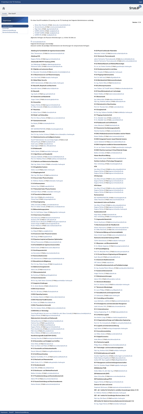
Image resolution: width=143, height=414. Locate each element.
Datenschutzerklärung (9, 30)
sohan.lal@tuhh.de (49, 302)
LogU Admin (98, 328)
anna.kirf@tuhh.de (49, 325)
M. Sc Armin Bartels (37, 286)
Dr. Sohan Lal (35, 302)
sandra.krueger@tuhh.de (52, 223)
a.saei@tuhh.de (115, 118)
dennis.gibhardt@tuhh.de (53, 351)
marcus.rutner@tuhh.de (57, 118)
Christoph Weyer (36, 191)
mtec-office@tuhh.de (49, 146)
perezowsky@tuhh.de (54, 242)
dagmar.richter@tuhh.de (52, 59)
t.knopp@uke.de (57, 264)
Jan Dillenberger (36, 64)
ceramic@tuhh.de (115, 131)
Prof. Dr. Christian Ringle (101, 365)
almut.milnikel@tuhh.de (127, 59)
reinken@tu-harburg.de (56, 181)
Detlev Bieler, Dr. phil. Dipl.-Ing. (103, 371)
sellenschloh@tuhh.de (116, 99)
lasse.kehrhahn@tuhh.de (122, 301)
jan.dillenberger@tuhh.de (53, 64)
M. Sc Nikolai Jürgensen (101, 246)
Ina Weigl (34, 231)
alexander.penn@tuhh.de (121, 251)
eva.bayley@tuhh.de (48, 123)
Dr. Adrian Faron (36, 112)
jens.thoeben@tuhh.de (126, 88)
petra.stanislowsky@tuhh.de (55, 329)
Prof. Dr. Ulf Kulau (36, 291)
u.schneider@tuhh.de (52, 204)
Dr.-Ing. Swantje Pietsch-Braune (104, 268)
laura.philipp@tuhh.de (115, 290)
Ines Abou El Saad (99, 169)
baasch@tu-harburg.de (51, 151)
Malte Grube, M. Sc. (37, 362)
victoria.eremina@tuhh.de (58, 27)
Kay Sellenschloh (99, 99)
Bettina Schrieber (36, 373)
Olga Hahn (38, 29)
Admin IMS (97, 279)
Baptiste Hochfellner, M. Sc (39, 357)
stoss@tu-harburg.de (51, 77)
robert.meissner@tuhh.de (116, 94)
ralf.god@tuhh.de (115, 77)
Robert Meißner (99, 94)
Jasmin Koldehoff (99, 142)
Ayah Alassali (98, 257)
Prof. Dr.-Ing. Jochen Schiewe (40, 134)
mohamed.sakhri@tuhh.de (54, 66)
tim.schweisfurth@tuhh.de (123, 323)
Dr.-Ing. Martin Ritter (100, 83)
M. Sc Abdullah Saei (100, 118)
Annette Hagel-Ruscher (101, 356)
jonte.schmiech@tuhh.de (50, 379)
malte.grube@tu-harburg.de (56, 362)
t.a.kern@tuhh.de (118, 107)
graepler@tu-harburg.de (115, 72)
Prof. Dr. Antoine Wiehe (38, 308)
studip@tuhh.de (54, 31)
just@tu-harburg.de (49, 170)
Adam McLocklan (99, 376)
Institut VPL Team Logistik (102, 360)
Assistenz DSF (35, 219)
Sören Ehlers (35, 344)
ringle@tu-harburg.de (120, 365)
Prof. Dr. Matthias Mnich (38, 159)
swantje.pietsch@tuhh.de (126, 268)
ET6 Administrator (36, 258)
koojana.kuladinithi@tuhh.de (55, 258)
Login (140, 2)
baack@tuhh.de (53, 175)
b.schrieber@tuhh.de (52, 373)
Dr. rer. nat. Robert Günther (102, 66)
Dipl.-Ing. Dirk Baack (37, 175)
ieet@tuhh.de (47, 269)
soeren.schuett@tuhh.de (118, 158)
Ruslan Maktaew (36, 225)
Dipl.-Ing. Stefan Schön (38, 164)
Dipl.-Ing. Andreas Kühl (101, 350)
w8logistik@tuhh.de (121, 360)
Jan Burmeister (35, 253)
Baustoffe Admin (36, 88)
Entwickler (5, 28)
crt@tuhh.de (110, 262)
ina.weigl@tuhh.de (47, 231)
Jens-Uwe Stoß (35, 77)
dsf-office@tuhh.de (50, 219)
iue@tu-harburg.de (114, 295)
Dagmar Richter (36, 59)
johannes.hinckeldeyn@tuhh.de (116, 345)
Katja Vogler (34, 146)
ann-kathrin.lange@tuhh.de (119, 317)
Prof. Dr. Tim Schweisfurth (102, 323)
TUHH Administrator (100, 240)
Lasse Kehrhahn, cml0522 (102, 301)
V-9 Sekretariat (98, 295)
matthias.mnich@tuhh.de (58, 159)
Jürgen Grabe (35, 99)
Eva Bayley (34, 123)
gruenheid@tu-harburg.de (64, 280)
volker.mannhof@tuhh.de (116, 199)
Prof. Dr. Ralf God (99, 77)
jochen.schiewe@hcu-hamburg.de (64, 134)
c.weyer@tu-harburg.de (53, 191)
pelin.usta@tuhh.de (48, 197)
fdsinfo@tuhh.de (114, 125)
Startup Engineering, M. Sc (102, 312)
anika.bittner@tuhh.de (113, 339)
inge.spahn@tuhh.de (49, 94)
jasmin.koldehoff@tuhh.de (117, 142)
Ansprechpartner (7, 26)
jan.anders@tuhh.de (116, 334)
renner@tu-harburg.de (119, 404)
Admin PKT (34, 379)
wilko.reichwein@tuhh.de (119, 229)
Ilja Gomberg (35, 275)
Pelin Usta (34, 197)
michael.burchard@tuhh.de (55, 321)
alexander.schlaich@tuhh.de (119, 53)
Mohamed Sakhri (36, 66)
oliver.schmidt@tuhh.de (54, 107)
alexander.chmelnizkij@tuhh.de (60, 72)
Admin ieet (34, 269)
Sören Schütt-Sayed (100, 158)
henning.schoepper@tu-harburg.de (117, 328)
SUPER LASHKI (39, 31)
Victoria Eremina (40, 27)
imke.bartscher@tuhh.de (52, 217)
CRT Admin (97, 262)
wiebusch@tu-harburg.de (56, 83)
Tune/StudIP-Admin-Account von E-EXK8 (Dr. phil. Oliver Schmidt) (51, 313)
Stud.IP (11, 412)
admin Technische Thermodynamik (104, 59)
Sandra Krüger (35, 223)
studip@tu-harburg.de (118, 240)
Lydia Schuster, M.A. (100, 306)
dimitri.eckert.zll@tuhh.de (52, 247)
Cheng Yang (34, 199)
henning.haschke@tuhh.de (55, 338)
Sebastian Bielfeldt (36, 157)
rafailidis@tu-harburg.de (125, 112)
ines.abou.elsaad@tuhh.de (118, 169)
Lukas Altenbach (99, 125)
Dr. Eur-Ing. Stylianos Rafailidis (103, 112)
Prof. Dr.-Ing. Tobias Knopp (39, 264)
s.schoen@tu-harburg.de (57, 164)
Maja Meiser (97, 214)
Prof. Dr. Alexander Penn (101, 251)
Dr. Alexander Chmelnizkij (38, 72)
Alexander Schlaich (100, 53)
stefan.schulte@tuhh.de (57, 206)
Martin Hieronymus (100, 227)
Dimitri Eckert (35, 247)
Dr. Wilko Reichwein (100, 229)
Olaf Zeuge (34, 236)
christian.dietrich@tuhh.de (57, 297)
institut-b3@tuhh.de (52, 88)
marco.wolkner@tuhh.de (52, 333)
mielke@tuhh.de (53, 286)
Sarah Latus (34, 144)
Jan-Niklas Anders (99, 334)
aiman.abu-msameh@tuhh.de (61, 25)
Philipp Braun (98, 345)
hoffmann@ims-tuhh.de (113, 279)
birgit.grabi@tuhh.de (121, 312)
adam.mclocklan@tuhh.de (117, 376)
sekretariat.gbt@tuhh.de (51, 99)
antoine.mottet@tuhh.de (58, 308)
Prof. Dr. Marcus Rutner (38, 118)
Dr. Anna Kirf (35, 325)
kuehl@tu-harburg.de (119, 350)
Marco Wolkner (35, 333)
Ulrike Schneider (36, 204)
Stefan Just (34, 170)
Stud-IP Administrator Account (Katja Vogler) (44, 140)
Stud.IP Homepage (135, 7)
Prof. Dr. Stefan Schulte (38, 206)
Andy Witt (34, 368)
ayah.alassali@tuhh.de (113, 257)
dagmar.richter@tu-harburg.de (118, 209)
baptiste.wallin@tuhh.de (60, 357)
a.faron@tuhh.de (51, 112)
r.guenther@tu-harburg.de (123, 66)
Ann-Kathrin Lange (100, 317)
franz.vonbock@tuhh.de (60, 346)
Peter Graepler (98, 72)
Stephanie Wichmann (100, 387)
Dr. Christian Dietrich (37, 297)
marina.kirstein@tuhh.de (52, 384)
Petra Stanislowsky (36, 329)
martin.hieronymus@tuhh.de (120, 227)
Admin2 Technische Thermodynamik (105, 61)
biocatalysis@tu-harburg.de (121, 284)
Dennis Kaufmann (99, 222)
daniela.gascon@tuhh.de (58, 221)
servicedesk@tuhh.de (38, 42)
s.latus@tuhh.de (48, 144)
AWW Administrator (37, 83)
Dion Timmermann (37, 53)
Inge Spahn (34, 94)
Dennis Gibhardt (36, 351)
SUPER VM (38, 35)
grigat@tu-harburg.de (58, 212)
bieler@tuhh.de (122, 371)
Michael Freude (35, 142)
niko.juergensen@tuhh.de (121, 246)
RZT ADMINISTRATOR (38, 129)
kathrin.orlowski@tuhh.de (129, 61)
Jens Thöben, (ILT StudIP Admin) (104, 88)
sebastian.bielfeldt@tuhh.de (55, 157)
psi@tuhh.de (112, 273)
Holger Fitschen (99, 273)
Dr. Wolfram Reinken (37, 181)
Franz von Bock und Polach (39, 346)
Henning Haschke (36, 338)
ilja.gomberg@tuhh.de (50, 275)
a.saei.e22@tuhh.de (117, 120)
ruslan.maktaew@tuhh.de (53, 225)
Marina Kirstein (35, 384)
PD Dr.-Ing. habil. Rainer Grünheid (41, 280)
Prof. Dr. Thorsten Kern (101, 107)
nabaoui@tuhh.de (120, 358)
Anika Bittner (98, 339)
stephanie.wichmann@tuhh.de (121, 387)
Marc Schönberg (99, 164)
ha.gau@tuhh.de (49, 186)
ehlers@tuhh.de (48, 344)
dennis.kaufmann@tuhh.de (118, 222)
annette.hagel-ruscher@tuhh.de (122, 356)
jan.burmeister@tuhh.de (52, 253)
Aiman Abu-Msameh (41, 25)
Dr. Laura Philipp (99, 290)
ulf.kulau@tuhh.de (52, 291)
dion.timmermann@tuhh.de (55, 53)
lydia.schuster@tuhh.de (118, 306)
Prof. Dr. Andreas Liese (101, 284)
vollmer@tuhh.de (120, 101)
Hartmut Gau (35, 186)
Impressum (4, 412)
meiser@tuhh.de (111, 214)
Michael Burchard (36, 321)
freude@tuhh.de (50, 142)
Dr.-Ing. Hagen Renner (101, 404)
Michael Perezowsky (37, 242)
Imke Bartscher (35, 217)
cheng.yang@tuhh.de (49, 199)
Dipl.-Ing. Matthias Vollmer (102, 101)
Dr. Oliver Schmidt (36, 107)
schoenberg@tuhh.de (56, 129)
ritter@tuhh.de (116, 83)
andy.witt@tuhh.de (48, 368)
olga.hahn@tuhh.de (52, 29)
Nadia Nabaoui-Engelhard (102, 358)
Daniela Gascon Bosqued (38, 221)
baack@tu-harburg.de (118, 398)
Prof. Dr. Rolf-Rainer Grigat (39, 212)
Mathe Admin (35, 151)
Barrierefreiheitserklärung (10, 32)
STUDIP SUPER (39, 33)
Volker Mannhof (99, 199)
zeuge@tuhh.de (47, 236)
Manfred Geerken (99, 131)
